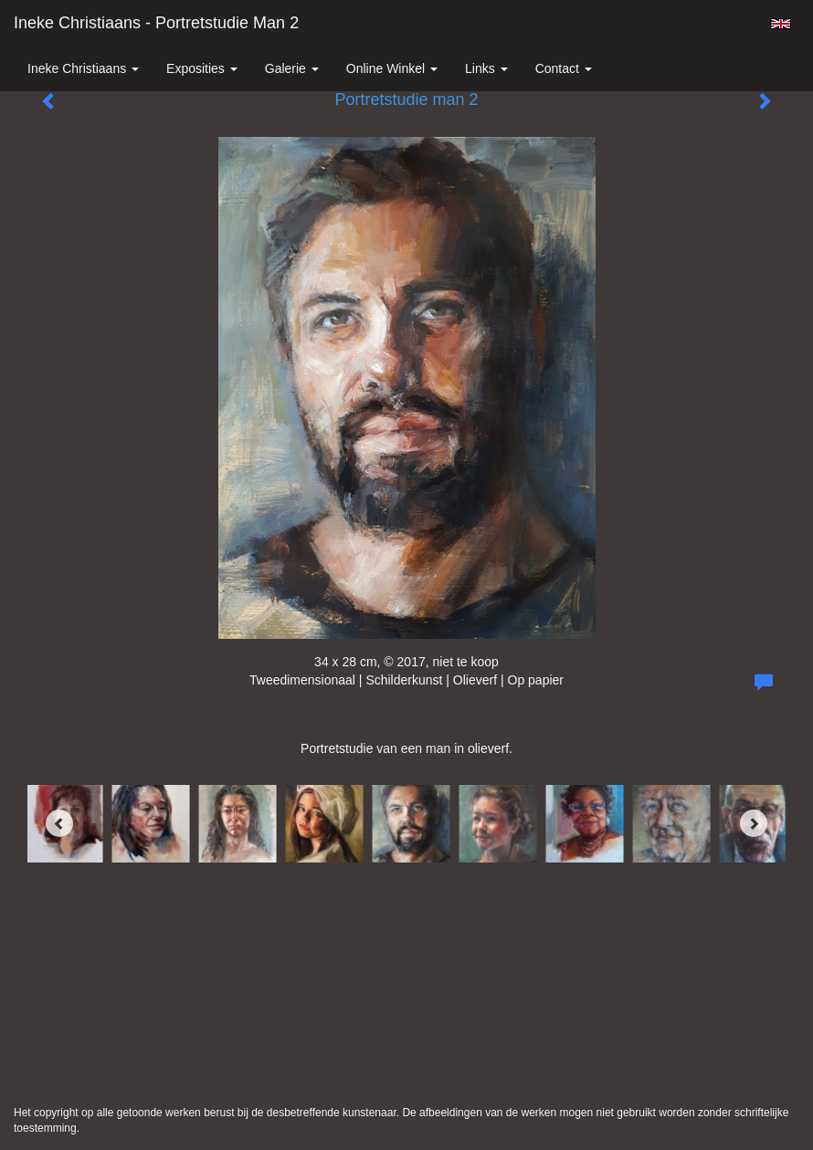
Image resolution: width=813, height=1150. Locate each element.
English (780, 23)
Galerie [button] (292, 68)
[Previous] (59, 823)
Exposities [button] (202, 68)
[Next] (753, 823)
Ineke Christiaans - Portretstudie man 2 (156, 23)
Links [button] (486, 68)
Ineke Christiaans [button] (83, 68)
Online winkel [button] (392, 68)
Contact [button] (563, 68)
